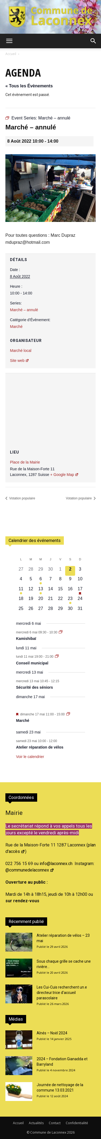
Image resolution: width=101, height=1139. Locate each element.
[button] (9, 41)
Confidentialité (77, 1123)
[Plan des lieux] (50, 405)
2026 (71, 1132)
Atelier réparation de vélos (40, 747)
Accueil (10, 54)
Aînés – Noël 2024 (52, 1033)
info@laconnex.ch (56, 863)
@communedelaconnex (29, 870)
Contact (55, 1123)
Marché (16, 326)
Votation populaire (21, 498)
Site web (19, 360)
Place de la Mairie (25, 462)
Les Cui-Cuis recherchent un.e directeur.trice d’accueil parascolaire (62, 992)
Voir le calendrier (30, 756)
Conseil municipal (32, 663)
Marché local (20, 350)
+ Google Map (64, 474)
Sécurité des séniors (34, 687)
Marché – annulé (24, 310)
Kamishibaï (26, 638)
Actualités (36, 1123)
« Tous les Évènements (29, 86)
